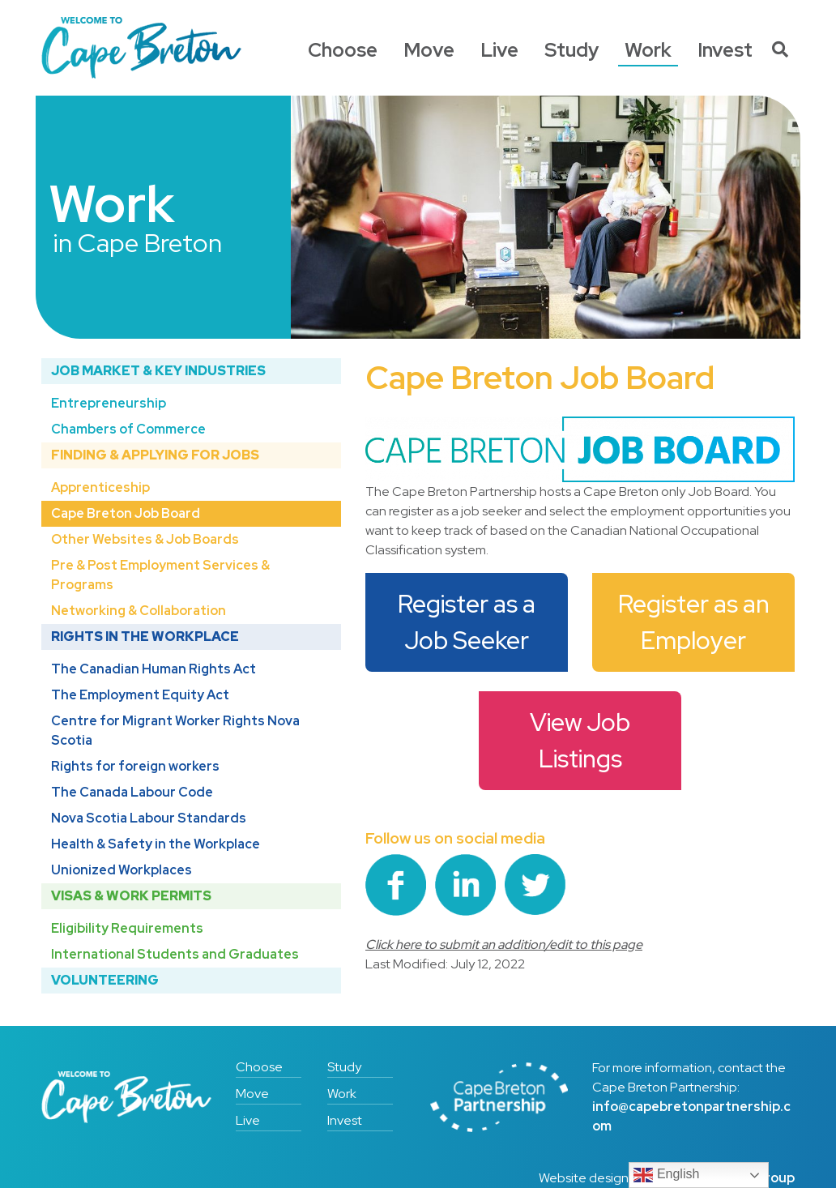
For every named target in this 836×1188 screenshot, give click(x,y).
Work (648, 49)
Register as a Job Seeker (469, 622)
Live (499, 49)
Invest (725, 49)
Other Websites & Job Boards (145, 539)
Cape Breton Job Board (125, 513)
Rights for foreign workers (135, 766)
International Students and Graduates (175, 954)
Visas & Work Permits (131, 895)
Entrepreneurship (108, 403)
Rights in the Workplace (145, 636)
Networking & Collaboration (138, 610)
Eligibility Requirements (127, 928)
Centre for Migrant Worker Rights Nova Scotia (175, 730)
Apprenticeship (100, 487)
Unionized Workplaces (121, 869)
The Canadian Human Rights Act (153, 668)
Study (571, 49)
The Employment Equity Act (140, 694)
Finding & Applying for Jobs (155, 455)
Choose (342, 49)
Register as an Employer (696, 622)
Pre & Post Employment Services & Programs (160, 575)
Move (428, 49)
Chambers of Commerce (128, 429)
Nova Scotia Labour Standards (148, 818)
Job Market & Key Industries (158, 370)
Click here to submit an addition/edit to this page (503, 944)
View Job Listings (582, 740)
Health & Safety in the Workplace (155, 844)
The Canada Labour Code (132, 792)
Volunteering (105, 980)
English (666, 1175)
